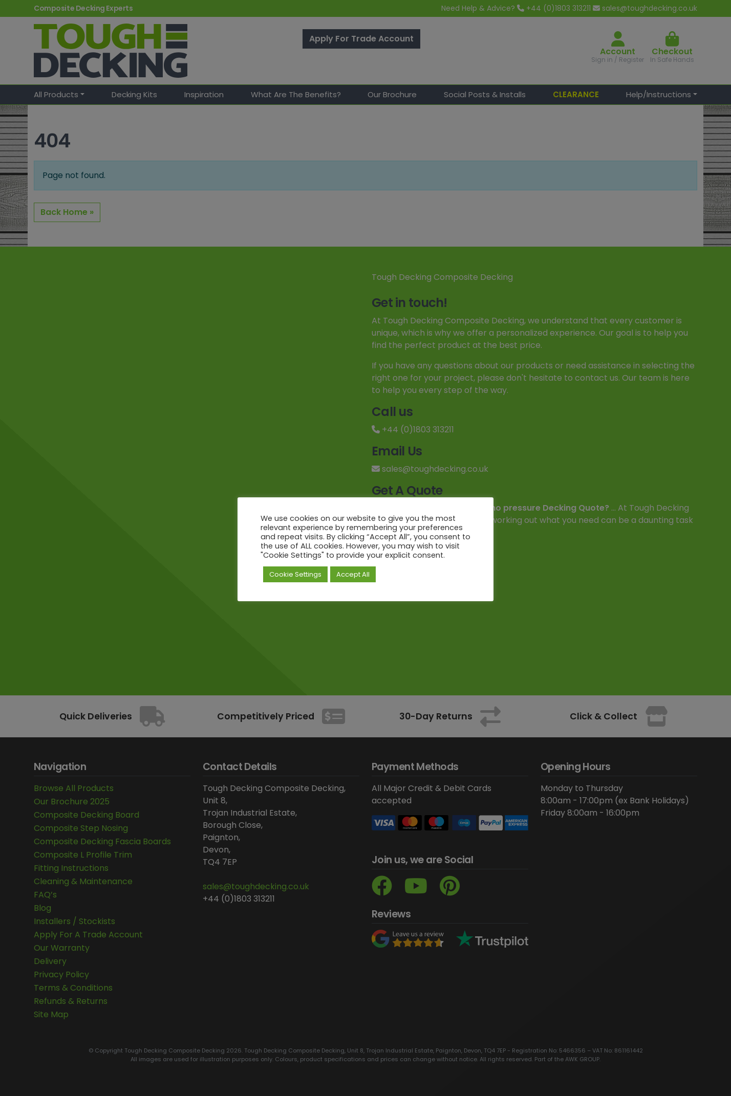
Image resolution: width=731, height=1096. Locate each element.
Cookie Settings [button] (295, 574)
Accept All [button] (353, 574)
